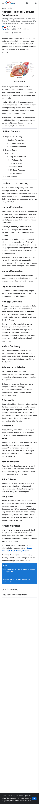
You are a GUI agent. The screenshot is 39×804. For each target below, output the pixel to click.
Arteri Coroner (11, 177)
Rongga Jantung (12, 150)
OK (34, 798)
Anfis (10, 8)
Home (4, 8)
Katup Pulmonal (19, 170)
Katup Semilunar (15, 167)
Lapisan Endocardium (17, 147)
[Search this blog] (31, 3)
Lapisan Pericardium (16, 140)
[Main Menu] (3, 3)
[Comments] (16, 32)
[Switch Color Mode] (27, 3)
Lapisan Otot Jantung (13, 137)
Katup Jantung (11, 153)
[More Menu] (36, 3)
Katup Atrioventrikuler (17, 157)
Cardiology (13, 589)
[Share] (6, 32)
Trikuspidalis (17, 160)
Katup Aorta (17, 173)
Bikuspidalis (17, 163)
